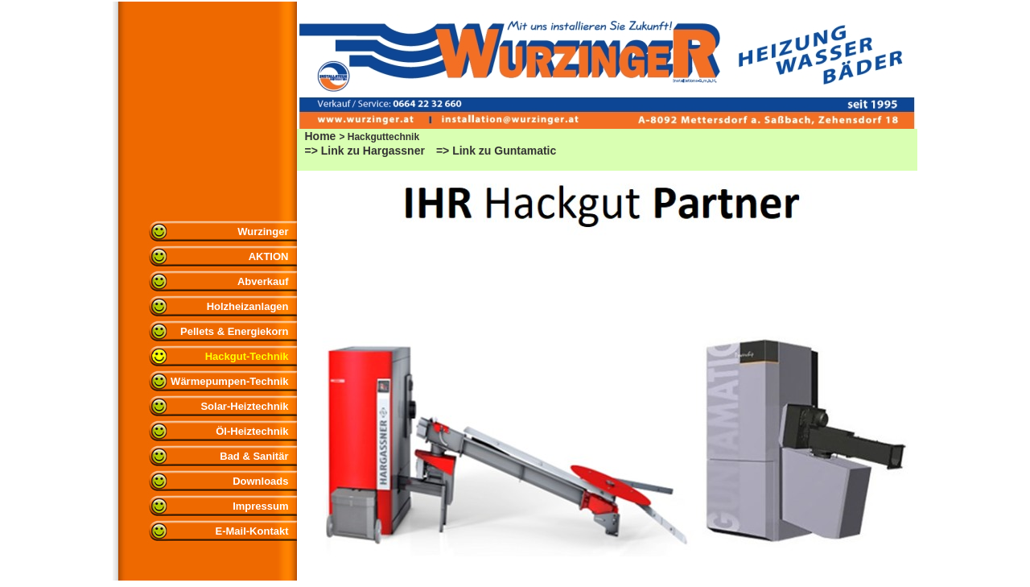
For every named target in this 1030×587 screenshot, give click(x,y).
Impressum (260, 506)
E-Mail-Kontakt (252, 531)
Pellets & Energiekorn (234, 331)
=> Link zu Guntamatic (496, 150)
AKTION (269, 256)
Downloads (260, 481)
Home (320, 136)
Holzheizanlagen (248, 306)
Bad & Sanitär (254, 456)
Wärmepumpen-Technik (229, 381)
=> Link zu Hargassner (365, 150)
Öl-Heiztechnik (252, 431)
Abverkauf (263, 281)
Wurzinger (262, 231)
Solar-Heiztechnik (244, 406)
